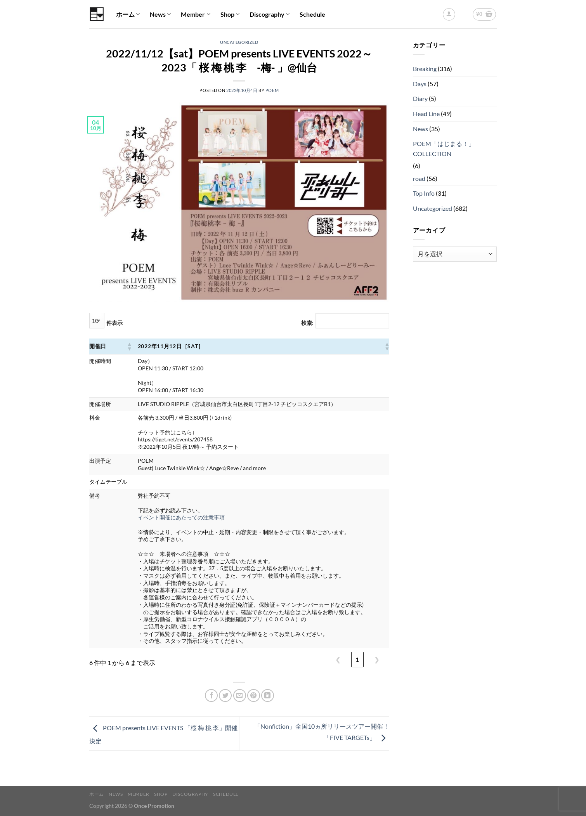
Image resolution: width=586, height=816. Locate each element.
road (419, 178)
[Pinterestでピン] (253, 695)
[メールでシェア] (239, 695)
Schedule (312, 14)
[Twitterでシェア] (225, 695)
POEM (272, 90)
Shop (229, 14)
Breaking (425, 68)
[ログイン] (449, 14)
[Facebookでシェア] (211, 695)
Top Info (424, 193)
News (160, 14)
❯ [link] (376, 659)
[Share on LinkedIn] (267, 695)
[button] (129, 346)
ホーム (128, 14)
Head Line (426, 113)
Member (195, 14)
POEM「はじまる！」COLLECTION (444, 148)
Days (419, 83)
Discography (270, 14)
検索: (307, 322)
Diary (420, 98)
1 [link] (357, 659)
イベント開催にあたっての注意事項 (181, 517)
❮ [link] (337, 659)
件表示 (114, 322)
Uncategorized (239, 42)
